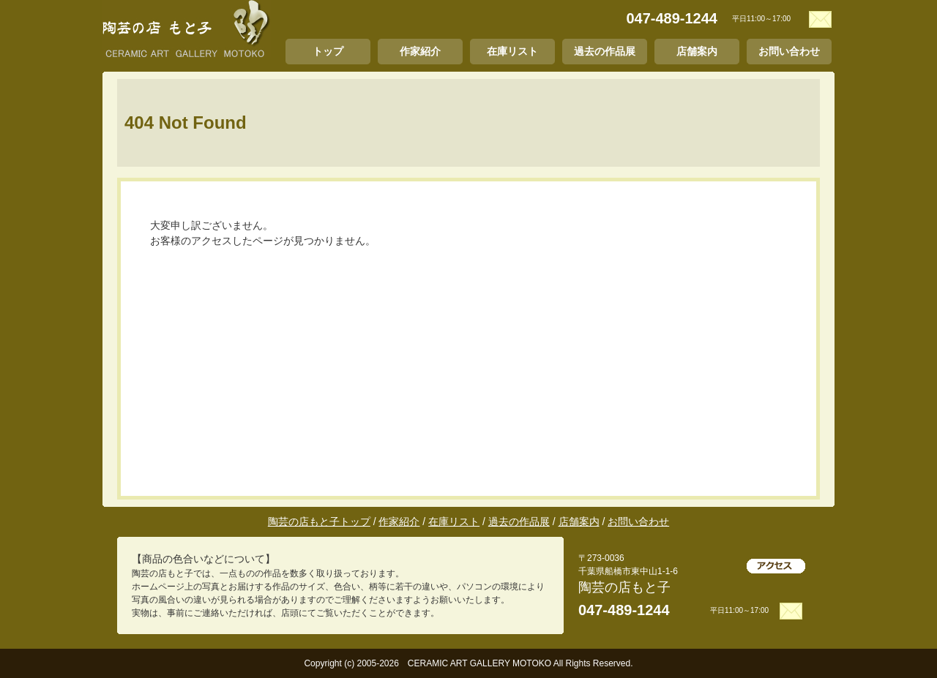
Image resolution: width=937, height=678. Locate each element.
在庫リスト (512, 51)
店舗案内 (696, 51)
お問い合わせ (789, 51)
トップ (328, 51)
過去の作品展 (604, 51)
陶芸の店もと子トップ (319, 521)
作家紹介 (420, 51)
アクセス (776, 566)
